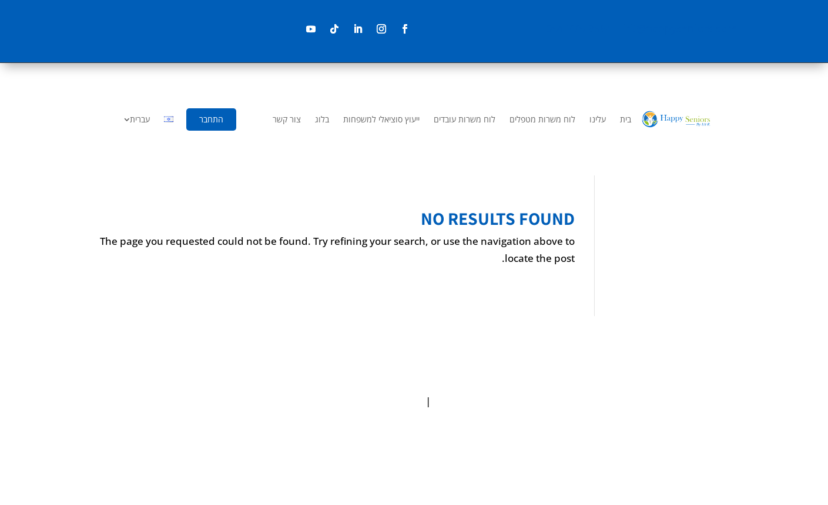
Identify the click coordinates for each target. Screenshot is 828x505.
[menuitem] (625, 119)
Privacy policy (465, 401)
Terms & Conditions (376, 401)
